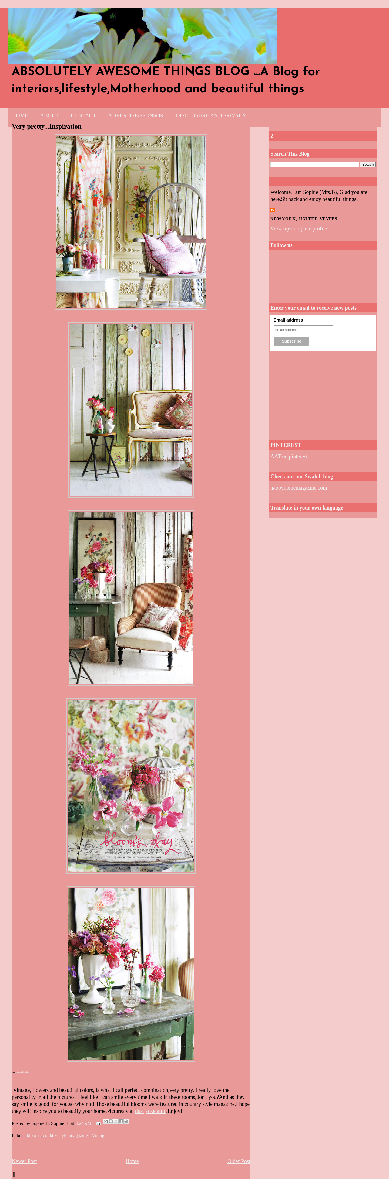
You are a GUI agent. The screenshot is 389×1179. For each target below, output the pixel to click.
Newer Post (24, 1161)
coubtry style (55, 1135)
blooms (34, 1135)
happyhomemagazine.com (298, 488)
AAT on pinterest (288, 456)
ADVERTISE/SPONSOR (136, 115)
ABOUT (49, 115)
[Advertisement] (323, 394)
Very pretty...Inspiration (47, 126)
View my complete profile (298, 228)
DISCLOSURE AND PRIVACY (211, 115)
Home (132, 1161)
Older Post (238, 1161)
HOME (20, 115)
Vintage (99, 1135)
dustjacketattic (22, 1072)
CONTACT (83, 115)
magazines (79, 1135)
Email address (288, 320)
